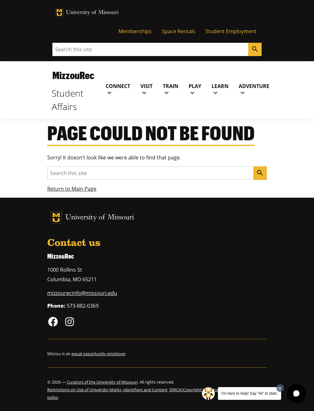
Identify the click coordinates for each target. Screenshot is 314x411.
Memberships (135, 31)
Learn (220, 90)
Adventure (254, 90)
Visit (146, 90)
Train (170, 90)
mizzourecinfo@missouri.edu (82, 293)
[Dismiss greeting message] (280, 388)
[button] (296, 393)
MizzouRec (73, 75)
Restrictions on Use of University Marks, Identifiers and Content (107, 390)
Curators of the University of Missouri (102, 382)
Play (195, 90)
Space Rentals (178, 31)
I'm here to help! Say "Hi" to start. (249, 393)
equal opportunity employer (98, 353)
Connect (118, 90)
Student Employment (231, 31)
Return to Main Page (71, 188)
